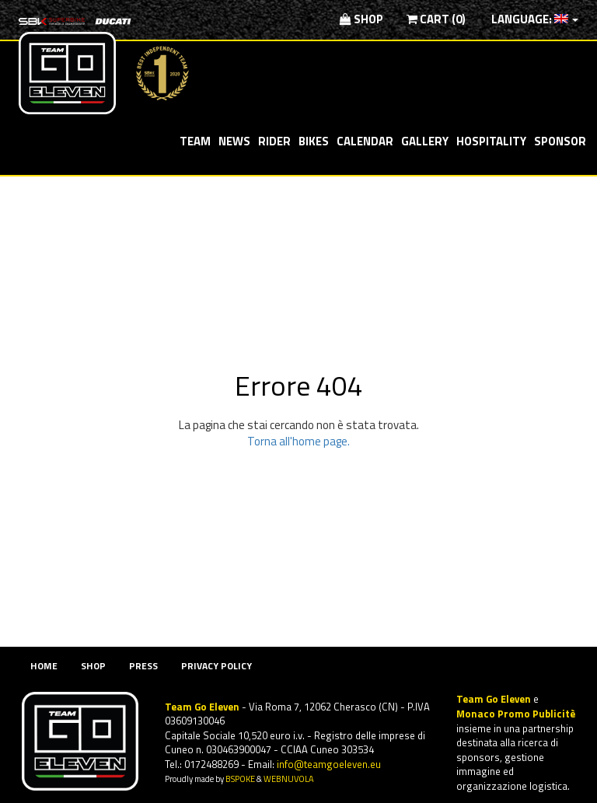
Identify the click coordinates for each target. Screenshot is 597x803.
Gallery (425, 141)
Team (195, 141)
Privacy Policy (216, 665)
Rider (274, 141)
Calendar (365, 141)
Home (44, 665)
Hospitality (491, 141)
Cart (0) (436, 19)
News (234, 141)
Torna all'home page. (298, 441)
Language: (533, 19)
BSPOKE (240, 778)
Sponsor (560, 141)
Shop (361, 19)
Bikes (313, 141)
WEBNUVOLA (289, 778)
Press (143, 665)
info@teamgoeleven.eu (329, 764)
